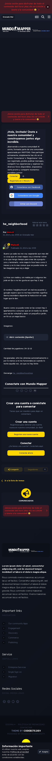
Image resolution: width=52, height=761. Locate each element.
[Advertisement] (26, 65)
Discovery (13, 633)
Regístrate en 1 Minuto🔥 (21, 181)
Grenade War (28, 235)
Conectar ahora (26, 453)
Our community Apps (18, 623)
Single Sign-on (15, 672)
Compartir (13, 469)
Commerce (13, 637)
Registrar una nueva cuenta (26, 434)
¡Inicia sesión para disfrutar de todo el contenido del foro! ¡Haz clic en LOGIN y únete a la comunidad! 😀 (24, 6)
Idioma (10, 724)
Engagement (14, 628)
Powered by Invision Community (26, 734)
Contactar (26, 727)
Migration (12, 676)
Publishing (13, 642)
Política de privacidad (31, 724)
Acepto (43, 752)
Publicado (23, 248)
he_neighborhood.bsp (23, 373)
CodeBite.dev (32, 730)
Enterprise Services (17, 667)
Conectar (14, 176)
